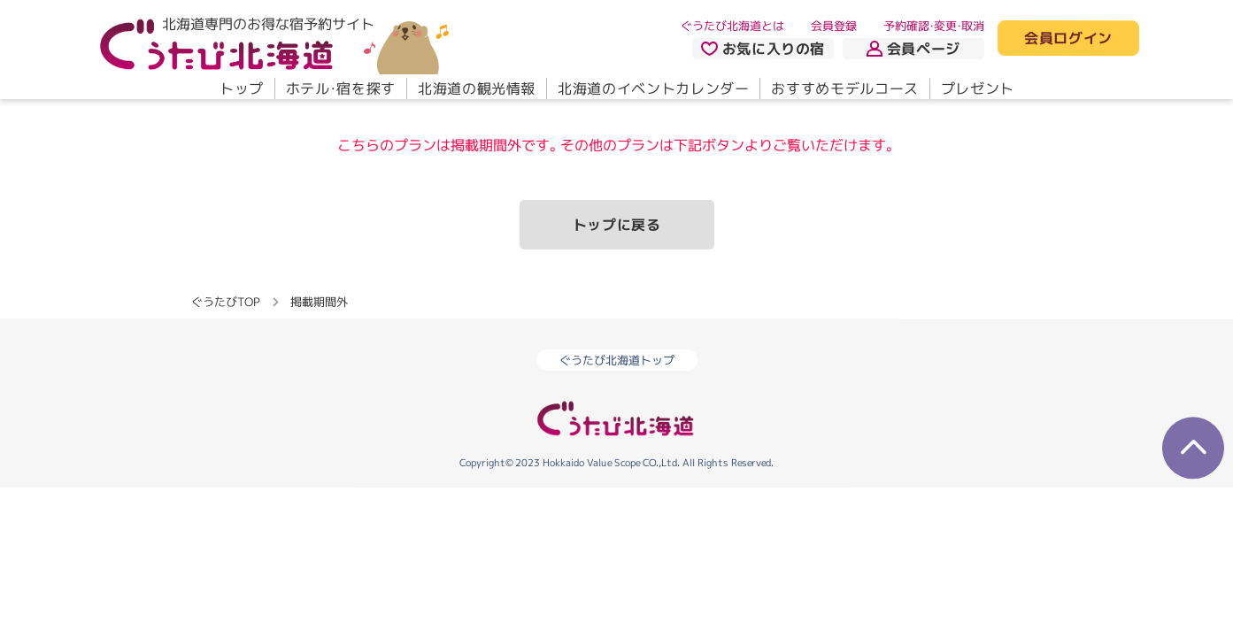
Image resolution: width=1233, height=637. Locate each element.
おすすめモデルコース (844, 88)
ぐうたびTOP (225, 302)
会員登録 (834, 26)
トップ (241, 88)
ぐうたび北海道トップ (616, 360)
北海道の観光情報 (476, 88)
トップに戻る (617, 224)
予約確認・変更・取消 (933, 26)
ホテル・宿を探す (340, 88)
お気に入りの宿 (762, 48)
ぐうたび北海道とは (732, 26)
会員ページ (913, 48)
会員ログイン (1068, 39)
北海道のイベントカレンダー (653, 88)
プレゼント (976, 88)
